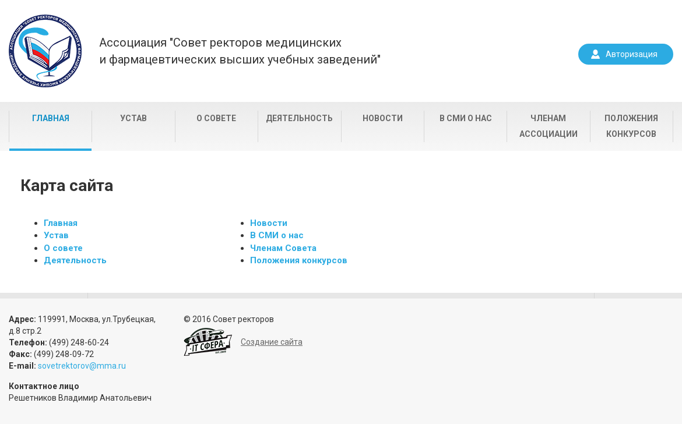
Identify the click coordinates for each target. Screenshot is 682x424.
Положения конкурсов (631, 126)
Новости (383, 118)
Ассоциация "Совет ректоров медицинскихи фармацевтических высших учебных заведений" (240, 51)
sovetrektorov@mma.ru (82, 365)
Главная (50, 118)
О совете (216, 118)
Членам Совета (283, 248)
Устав (133, 118)
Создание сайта (272, 342)
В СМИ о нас (466, 118)
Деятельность (299, 118)
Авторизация (632, 54)
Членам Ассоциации (548, 126)
